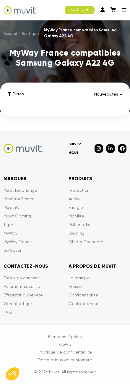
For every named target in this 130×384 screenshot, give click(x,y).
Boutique (30, 33)
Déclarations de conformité (65, 359)
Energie (76, 207)
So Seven (13, 250)
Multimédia (79, 224)
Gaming (76, 233)
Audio (74, 198)
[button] (12, 374)
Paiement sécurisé (22, 286)
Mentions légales (65, 336)
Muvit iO (12, 207)
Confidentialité (83, 295)
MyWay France (18, 241)
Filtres (15, 94)
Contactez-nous (85, 303)
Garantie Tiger (18, 303)
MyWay (10, 233)
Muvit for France (19, 198)
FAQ (8, 312)
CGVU (65, 344)
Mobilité (76, 216)
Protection (79, 190)
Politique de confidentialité (65, 352)
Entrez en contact (21, 277)
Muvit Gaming (17, 216)
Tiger (8, 224)
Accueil (10, 33)
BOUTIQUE (80, 10)
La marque (79, 277)
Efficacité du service (23, 295)
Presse (75, 286)
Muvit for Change (20, 190)
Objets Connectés (87, 241)
